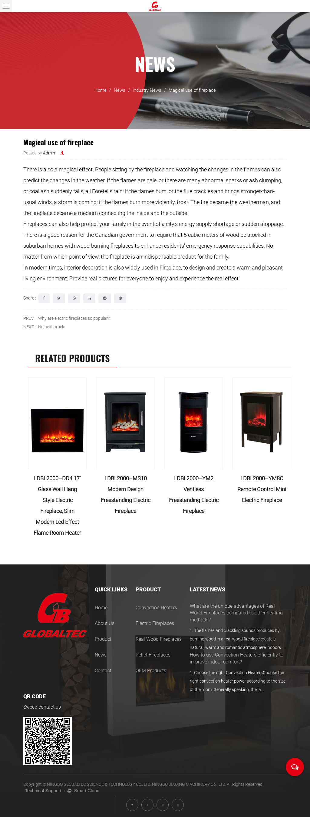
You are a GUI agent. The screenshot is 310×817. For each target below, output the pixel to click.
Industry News (147, 90)
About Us (104, 623)
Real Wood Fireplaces (159, 639)
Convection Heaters (156, 607)
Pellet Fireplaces (153, 655)
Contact (103, 670)
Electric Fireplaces (155, 623)
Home (100, 90)
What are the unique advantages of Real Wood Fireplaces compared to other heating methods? (236, 613)
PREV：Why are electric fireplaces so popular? (66, 318)
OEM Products (151, 670)
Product (103, 639)
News (119, 90)
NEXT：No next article (44, 326)
